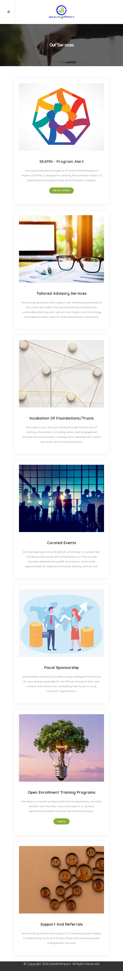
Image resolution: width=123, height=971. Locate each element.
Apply (61, 821)
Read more (61, 190)
